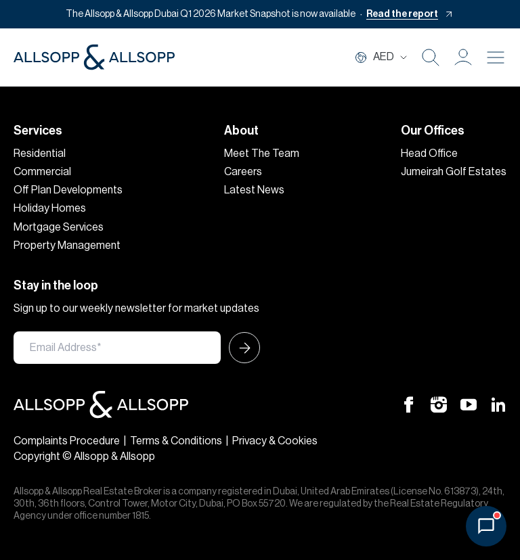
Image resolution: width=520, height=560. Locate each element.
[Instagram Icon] (439, 404)
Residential (40, 153)
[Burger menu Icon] (495, 57)
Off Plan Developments (68, 190)
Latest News (254, 190)
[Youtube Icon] (468, 404)
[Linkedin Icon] (498, 404)
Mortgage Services (59, 227)
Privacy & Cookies (275, 441)
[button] (463, 57)
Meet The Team (261, 153)
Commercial (42, 171)
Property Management (67, 245)
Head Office (429, 153)
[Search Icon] (430, 57)
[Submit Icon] (240, 347)
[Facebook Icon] (409, 404)
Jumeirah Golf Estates (453, 171)
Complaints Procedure (67, 441)
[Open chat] (486, 526)
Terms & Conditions (176, 441)
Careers (243, 171)
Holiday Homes (50, 208)
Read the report (402, 14)
